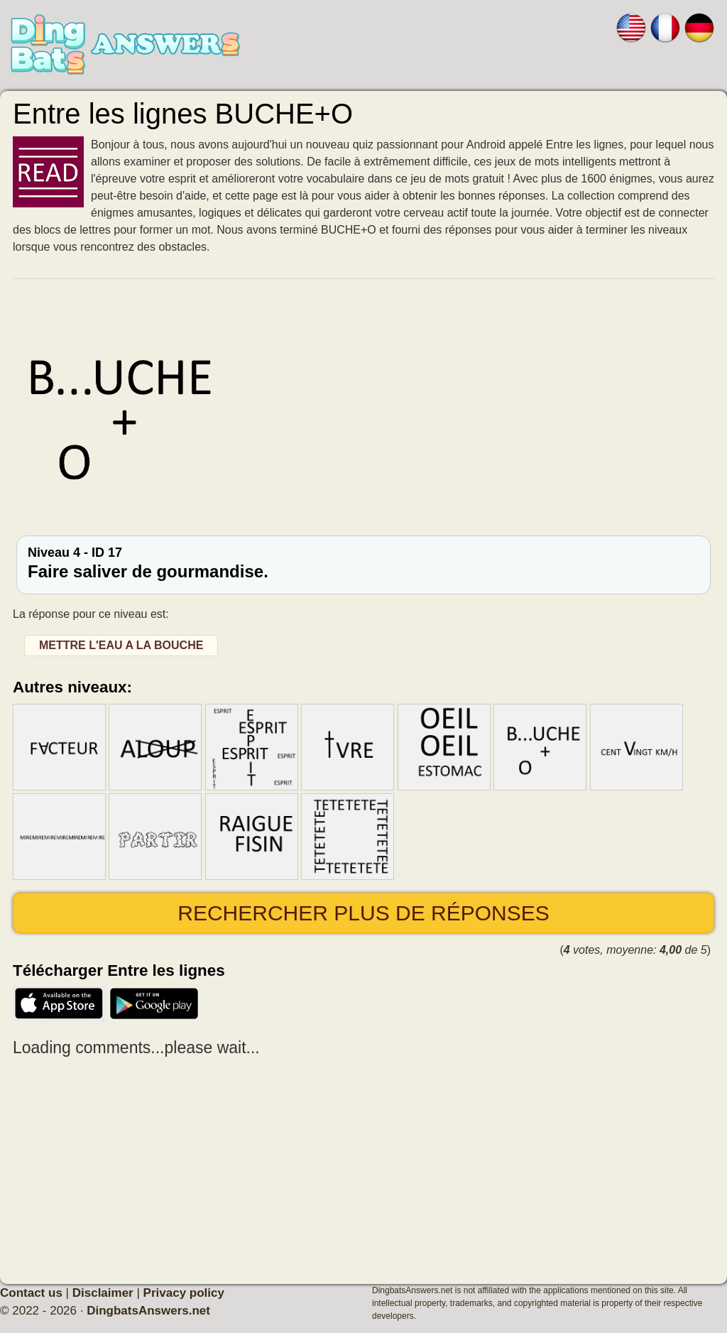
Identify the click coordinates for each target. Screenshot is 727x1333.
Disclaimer (102, 1293)
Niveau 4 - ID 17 (363, 563)
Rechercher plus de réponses (363, 913)
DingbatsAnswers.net (148, 1310)
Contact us (31, 1293)
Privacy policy (183, 1293)
